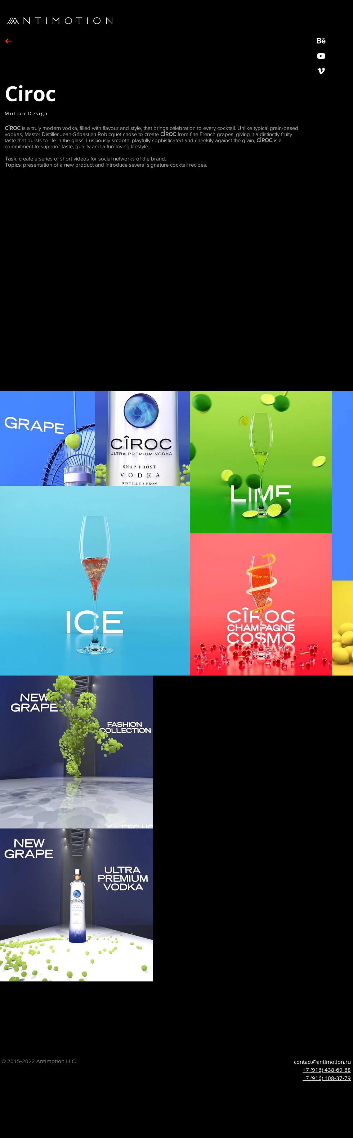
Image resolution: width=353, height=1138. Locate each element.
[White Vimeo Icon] (321, 71)
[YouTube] (321, 56)
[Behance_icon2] (321, 41)
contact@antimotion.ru (322, 1061)
